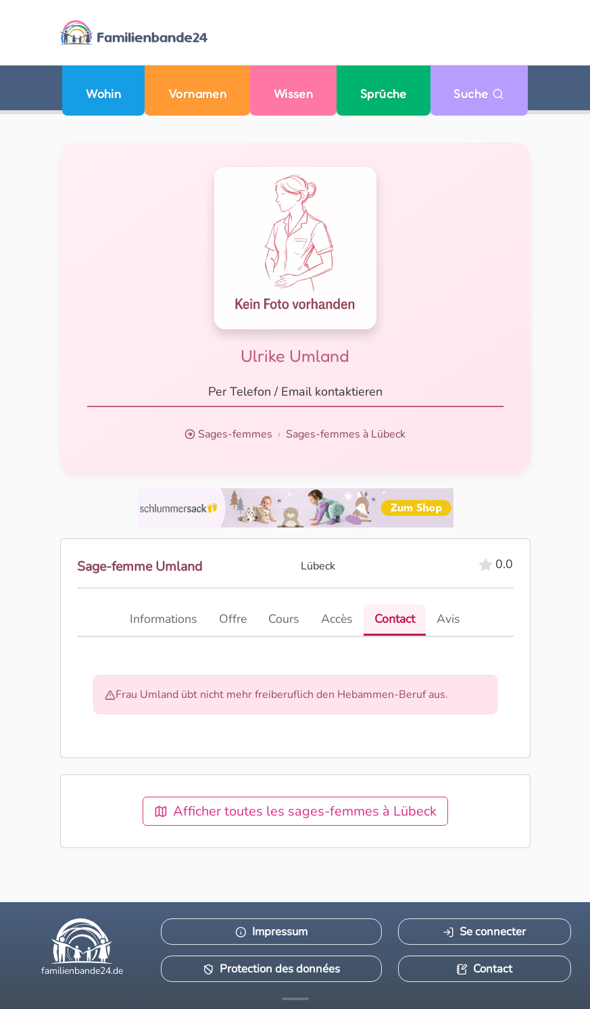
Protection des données (271, 969)
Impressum (271, 931)
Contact (484, 969)
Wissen (294, 94)
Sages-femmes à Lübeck (345, 434)
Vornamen (197, 94)
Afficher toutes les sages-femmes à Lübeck (295, 811)
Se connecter (484, 931)
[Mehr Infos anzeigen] (295, 999)
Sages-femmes (235, 434)
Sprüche (383, 94)
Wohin (103, 94)
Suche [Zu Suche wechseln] (478, 94)
